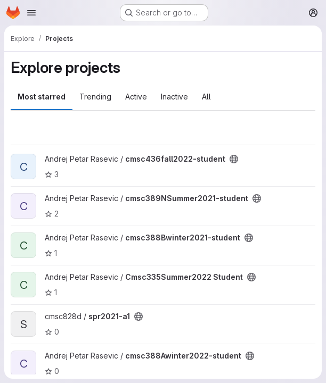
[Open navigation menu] (31, 12)
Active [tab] (136, 96)
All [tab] (206, 96)
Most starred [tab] (42, 96)
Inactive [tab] (174, 96)
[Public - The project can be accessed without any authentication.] (234, 159)
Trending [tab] (95, 96)
